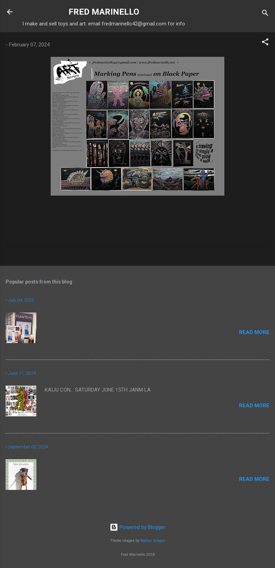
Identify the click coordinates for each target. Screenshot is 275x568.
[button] (265, 43)
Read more (254, 332)
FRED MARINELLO (103, 12)
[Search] (265, 14)
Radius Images (152, 540)
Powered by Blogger (137, 527)
